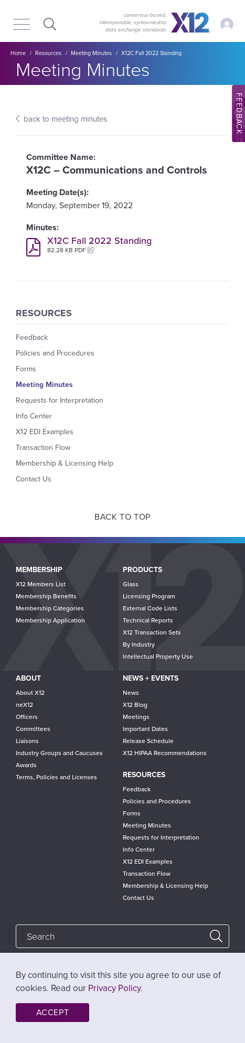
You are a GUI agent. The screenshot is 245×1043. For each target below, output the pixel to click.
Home (18, 53)
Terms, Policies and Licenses (56, 777)
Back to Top (122, 517)
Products (142, 569)
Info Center (34, 416)
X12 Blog (135, 704)
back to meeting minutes (65, 119)
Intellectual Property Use (158, 656)
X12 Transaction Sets (152, 632)
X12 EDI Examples (44, 431)
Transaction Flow (43, 447)
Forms (26, 368)
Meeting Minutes (91, 53)
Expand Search (48, 24)
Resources (48, 53)
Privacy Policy (114, 988)
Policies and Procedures (55, 353)
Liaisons (27, 741)
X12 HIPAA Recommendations (165, 753)
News (131, 692)
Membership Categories (50, 608)
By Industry (139, 644)
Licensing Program (149, 596)
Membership (39, 569)
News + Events (150, 678)
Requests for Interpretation (59, 400)
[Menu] (21, 25)
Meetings (136, 717)
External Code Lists (150, 608)
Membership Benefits (46, 596)
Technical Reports (148, 620)
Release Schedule (148, 741)
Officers (27, 717)
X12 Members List (41, 584)
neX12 (24, 704)
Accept (52, 1012)
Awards (26, 765)
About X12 (30, 692)
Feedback (32, 337)
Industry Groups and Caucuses (59, 753)
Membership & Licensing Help (64, 463)
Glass (131, 584)
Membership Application (50, 620)
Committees (33, 729)
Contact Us (33, 479)
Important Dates (145, 729)
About (28, 678)
